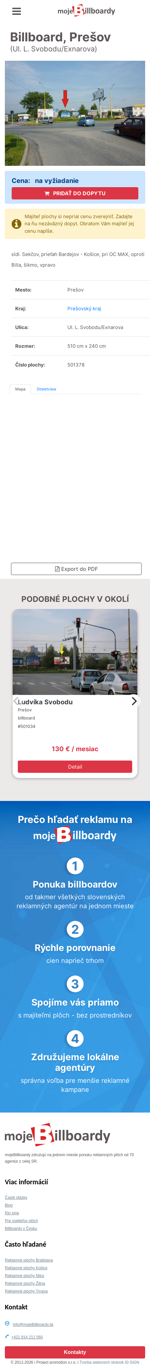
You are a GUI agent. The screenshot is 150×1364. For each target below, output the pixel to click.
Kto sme (12, 1213)
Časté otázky (16, 1197)
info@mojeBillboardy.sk (33, 1324)
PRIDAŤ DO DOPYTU (75, 193)
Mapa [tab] (20, 389)
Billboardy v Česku (21, 1228)
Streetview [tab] (46, 389)
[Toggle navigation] (16, 11)
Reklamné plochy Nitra (24, 1275)
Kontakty (75, 1352)
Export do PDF (76, 569)
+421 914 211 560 (27, 1337)
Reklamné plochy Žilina (25, 1283)
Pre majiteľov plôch (21, 1221)
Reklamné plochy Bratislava (29, 1260)
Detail (75, 766)
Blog (9, 1205)
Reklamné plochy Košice (26, 1268)
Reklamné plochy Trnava (26, 1291)
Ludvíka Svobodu (45, 702)
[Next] (133, 701)
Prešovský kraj (84, 308)
